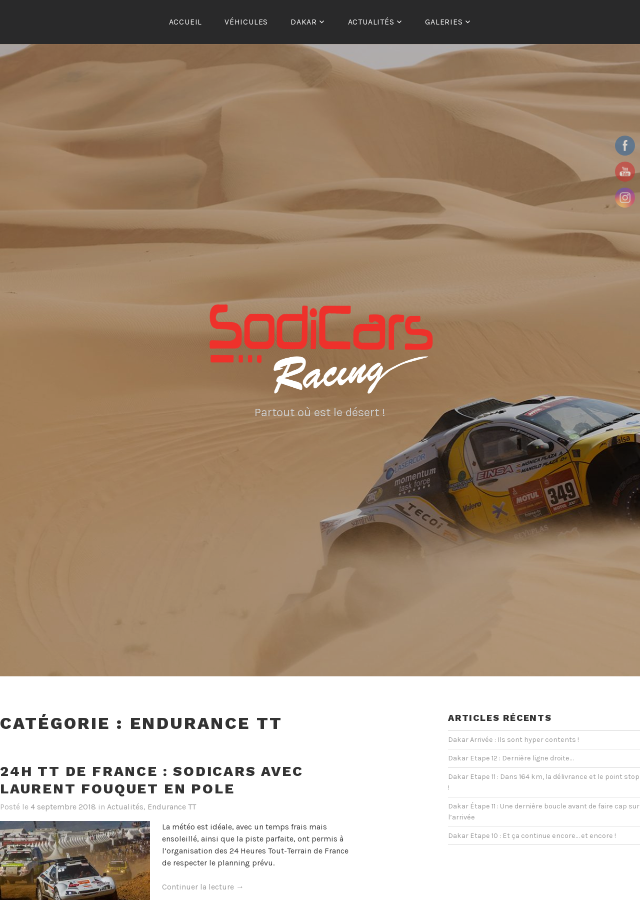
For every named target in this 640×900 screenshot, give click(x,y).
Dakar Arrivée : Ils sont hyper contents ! (513, 739)
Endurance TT (172, 806)
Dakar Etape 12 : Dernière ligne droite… (511, 758)
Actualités (371, 22)
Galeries (443, 22)
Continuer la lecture (203, 887)
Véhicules (246, 22)
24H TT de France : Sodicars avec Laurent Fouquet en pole (152, 780)
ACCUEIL (185, 22)
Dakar (303, 22)
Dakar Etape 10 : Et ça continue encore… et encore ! (532, 835)
